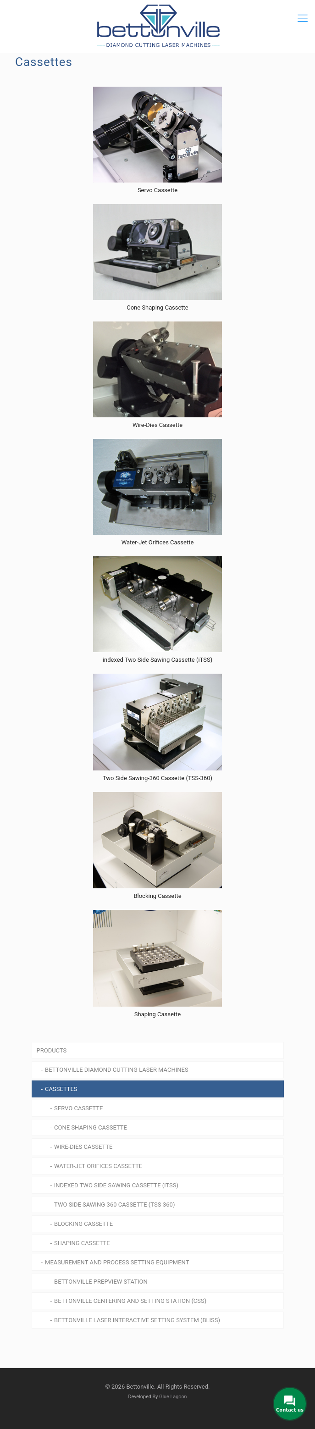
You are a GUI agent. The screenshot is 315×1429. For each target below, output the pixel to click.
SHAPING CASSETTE (82, 1243)
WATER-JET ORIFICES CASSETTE (98, 1166)
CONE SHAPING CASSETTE (90, 1127)
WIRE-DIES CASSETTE (83, 1146)
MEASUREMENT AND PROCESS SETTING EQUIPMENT (117, 1262)
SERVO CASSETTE (78, 1108)
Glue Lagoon (173, 1397)
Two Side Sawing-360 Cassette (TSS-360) (157, 778)
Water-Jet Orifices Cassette (158, 542)
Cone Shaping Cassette (157, 307)
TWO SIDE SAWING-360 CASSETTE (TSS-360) (114, 1204)
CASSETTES (61, 1089)
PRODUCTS (52, 1050)
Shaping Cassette (157, 1014)
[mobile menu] (302, 18)
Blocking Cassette (157, 895)
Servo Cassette (157, 190)
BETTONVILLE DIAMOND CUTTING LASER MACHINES (116, 1069)
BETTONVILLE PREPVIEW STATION (101, 1281)
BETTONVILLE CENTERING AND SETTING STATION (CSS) (130, 1300)
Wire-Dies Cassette (157, 424)
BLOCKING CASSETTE (83, 1223)
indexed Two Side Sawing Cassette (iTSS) (157, 659)
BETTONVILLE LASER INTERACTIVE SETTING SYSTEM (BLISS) (137, 1320)
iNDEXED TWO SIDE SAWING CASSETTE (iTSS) (116, 1185)
